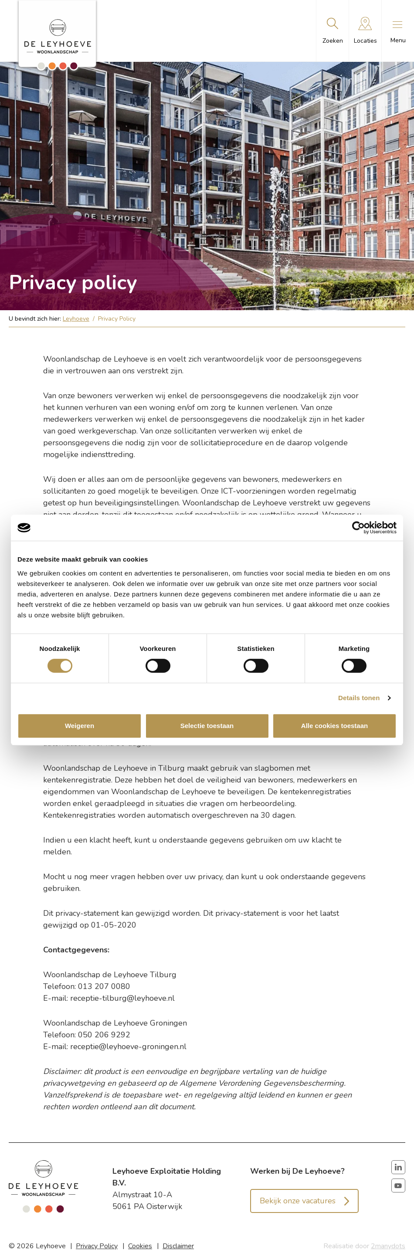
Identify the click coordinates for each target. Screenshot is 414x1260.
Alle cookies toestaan (334, 725)
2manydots (388, 1246)
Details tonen (359, 697)
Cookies (140, 1246)
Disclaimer (178, 1246)
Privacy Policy (97, 1246)
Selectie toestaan (207, 725)
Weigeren (79, 725)
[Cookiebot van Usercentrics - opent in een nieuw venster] (358, 527)
